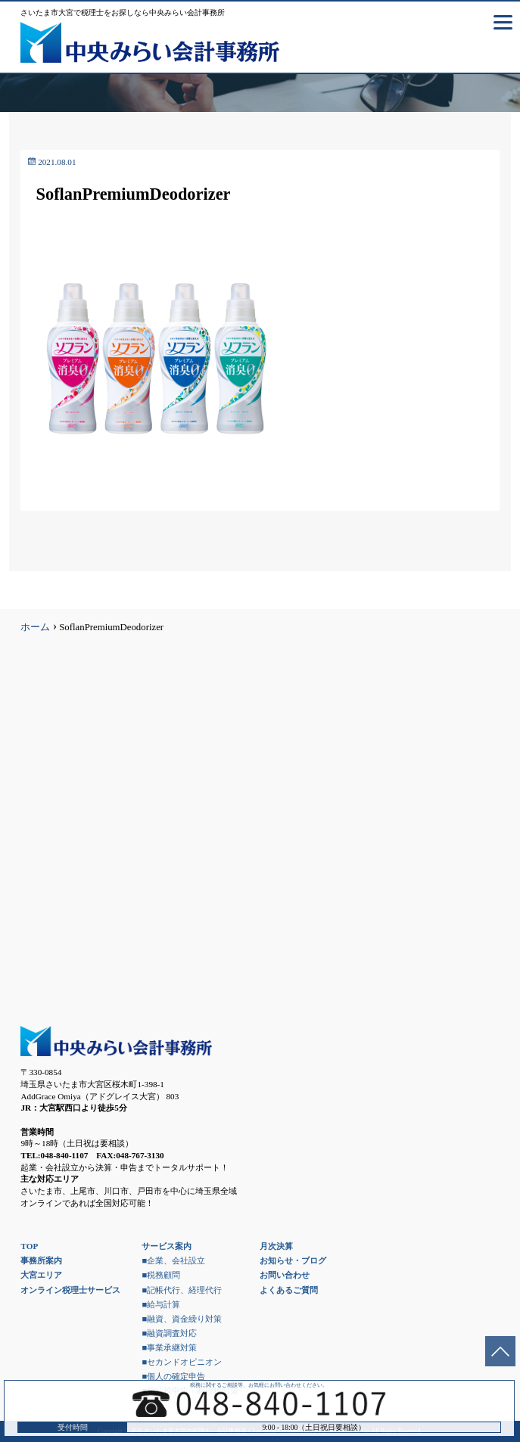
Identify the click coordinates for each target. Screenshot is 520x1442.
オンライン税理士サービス (70, 1289)
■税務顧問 (161, 1274)
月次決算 (276, 1246)
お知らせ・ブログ (293, 1260)
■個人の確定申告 (173, 1376)
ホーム (35, 627)
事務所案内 (41, 1260)
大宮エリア (41, 1274)
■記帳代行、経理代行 (182, 1289)
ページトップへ (500, 1351)
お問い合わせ (285, 1274)
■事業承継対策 (169, 1347)
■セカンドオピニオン (182, 1361)
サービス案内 (166, 1246)
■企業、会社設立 (173, 1260)
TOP (29, 1246)
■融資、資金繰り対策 (182, 1318)
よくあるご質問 (289, 1289)
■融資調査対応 (169, 1333)
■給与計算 (161, 1304)
